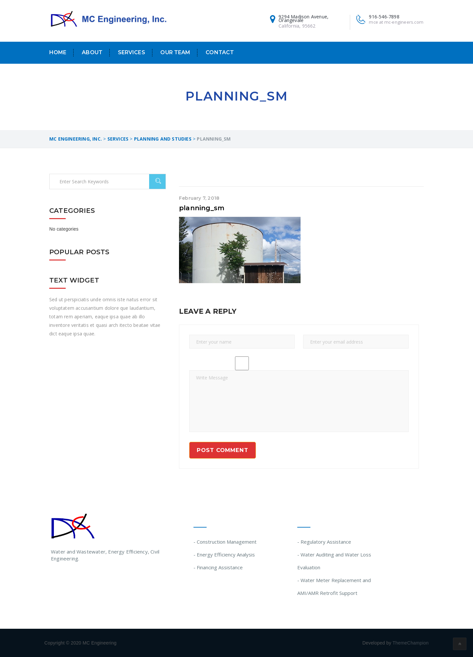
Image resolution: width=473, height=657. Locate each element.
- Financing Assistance (218, 567)
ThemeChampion (411, 643)
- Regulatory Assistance (324, 541)
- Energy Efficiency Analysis (224, 554)
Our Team (175, 52)
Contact (220, 52)
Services (131, 52)
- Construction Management (225, 541)
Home (58, 52)
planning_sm (201, 208)
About (92, 52)
